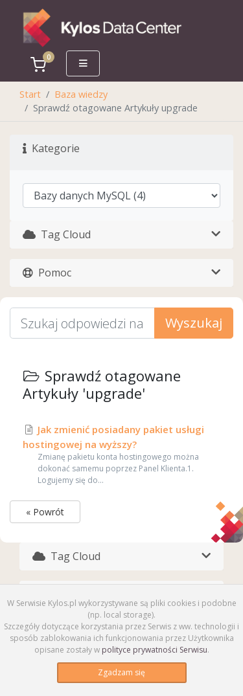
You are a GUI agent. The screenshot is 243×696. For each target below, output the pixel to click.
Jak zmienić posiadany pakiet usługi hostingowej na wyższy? (121, 454)
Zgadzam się (121, 672)
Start (30, 94)
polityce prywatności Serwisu (154, 649)
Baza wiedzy (81, 94)
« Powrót (45, 512)
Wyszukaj (193, 322)
